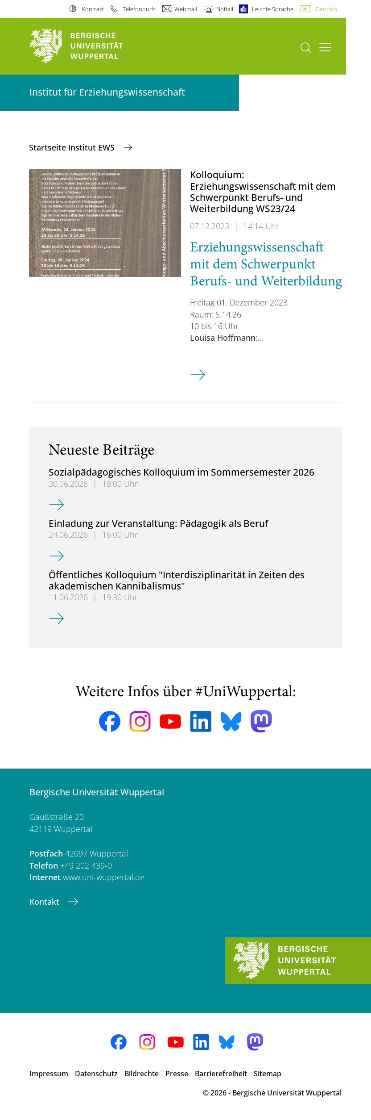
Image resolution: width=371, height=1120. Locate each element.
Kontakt (45, 901)
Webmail (185, 9)
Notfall (224, 9)
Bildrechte (141, 1073)
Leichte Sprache (272, 9)
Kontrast (93, 9)
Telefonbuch (139, 9)
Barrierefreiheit (221, 1073)
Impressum (48, 1073)
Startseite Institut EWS (73, 147)
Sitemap (267, 1073)
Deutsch (326, 9)
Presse (176, 1073)
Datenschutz (96, 1073)
